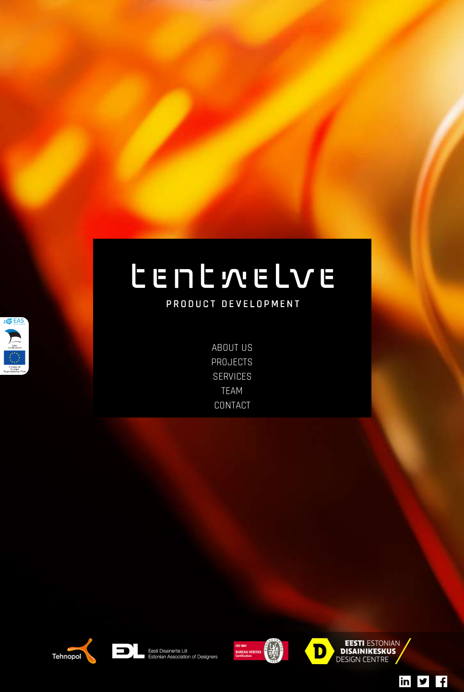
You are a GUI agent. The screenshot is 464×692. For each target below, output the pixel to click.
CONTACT (232, 405)
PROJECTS (232, 362)
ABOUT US (232, 347)
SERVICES (232, 376)
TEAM (232, 390)
